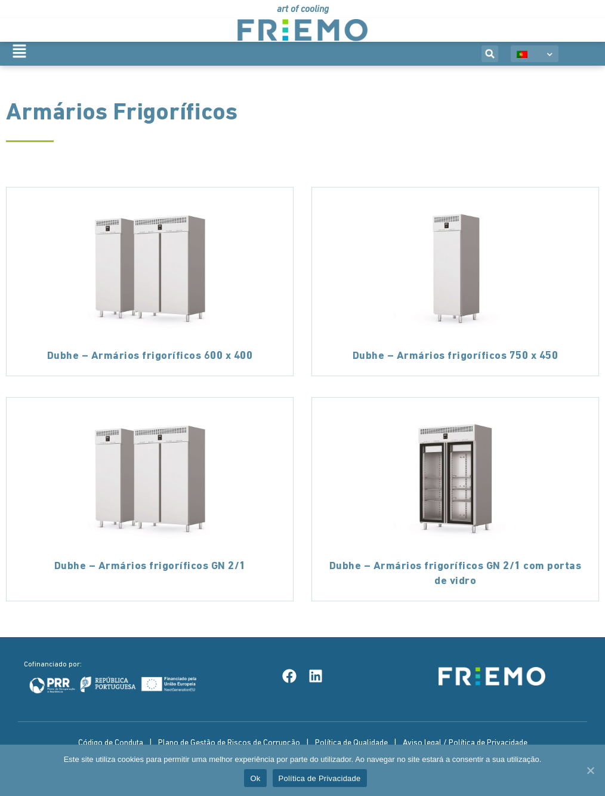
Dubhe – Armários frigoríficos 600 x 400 (150, 356)
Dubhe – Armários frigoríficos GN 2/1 (150, 566)
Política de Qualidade (351, 743)
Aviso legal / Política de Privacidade (465, 743)
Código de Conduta (110, 743)
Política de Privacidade (320, 778)
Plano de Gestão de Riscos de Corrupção (229, 743)
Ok (255, 778)
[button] (489, 53)
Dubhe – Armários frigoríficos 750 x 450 (455, 356)
